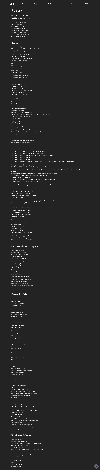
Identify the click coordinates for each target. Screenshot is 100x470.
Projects (37, 4)
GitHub (87, 4)
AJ (12, 4)
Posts (50, 4)
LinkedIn (74, 4)
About (24, 4)
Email (61, 4)
